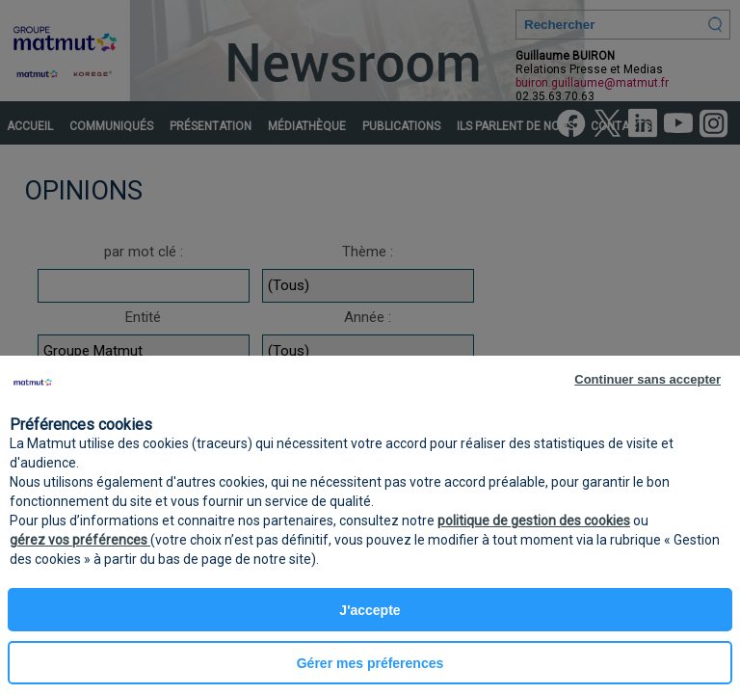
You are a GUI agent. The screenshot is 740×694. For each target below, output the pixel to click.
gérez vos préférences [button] (80, 539)
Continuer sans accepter (647, 379)
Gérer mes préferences (370, 663)
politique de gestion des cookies (533, 520)
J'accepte (369, 610)
